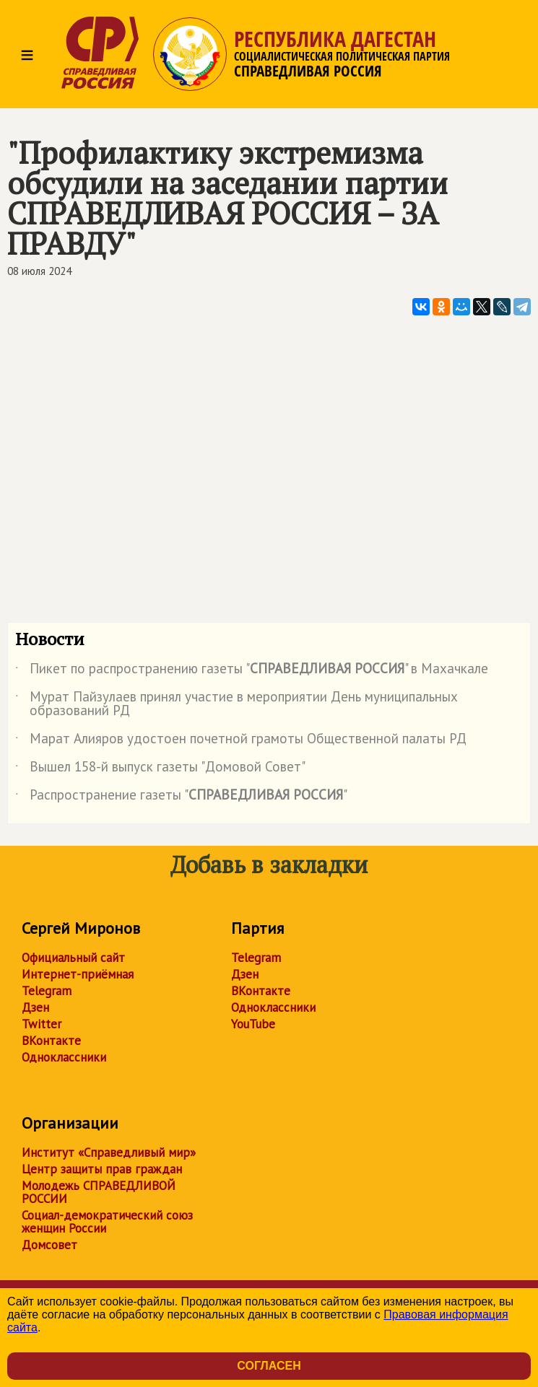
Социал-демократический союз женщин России (107, 1222)
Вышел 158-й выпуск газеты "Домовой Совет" (160, 769)
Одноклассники (64, 1057)
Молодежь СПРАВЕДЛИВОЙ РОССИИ (98, 1192)
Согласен (268, 1366)
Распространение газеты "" (181, 797)
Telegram (46, 990)
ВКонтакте (51, 1040)
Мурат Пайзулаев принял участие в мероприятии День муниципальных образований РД (236, 704)
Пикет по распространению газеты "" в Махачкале (251, 671)
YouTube (253, 1024)
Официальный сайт (73, 957)
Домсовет (49, 1244)
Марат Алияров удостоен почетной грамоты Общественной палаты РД (241, 741)
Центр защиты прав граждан (102, 1169)
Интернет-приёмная (78, 974)
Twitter (41, 1024)
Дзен (35, 1007)
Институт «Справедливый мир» (109, 1152)
